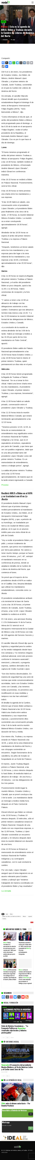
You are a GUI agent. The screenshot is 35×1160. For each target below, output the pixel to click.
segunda (30, 916)
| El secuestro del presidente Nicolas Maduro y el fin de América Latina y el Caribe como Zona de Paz (17, 1067)
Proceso (4, 485)
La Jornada (6, 891)
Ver (30, 1128)
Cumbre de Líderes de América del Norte (11, 916)
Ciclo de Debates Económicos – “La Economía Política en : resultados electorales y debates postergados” (14, 1029)
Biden (11, 914)
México (4, 22)
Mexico (24, 916)
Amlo (7, 914)
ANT (3, 1037)
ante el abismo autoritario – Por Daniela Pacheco (15, 1104)
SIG (8, 1037)
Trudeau (4, 918)
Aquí (31, 1113)
